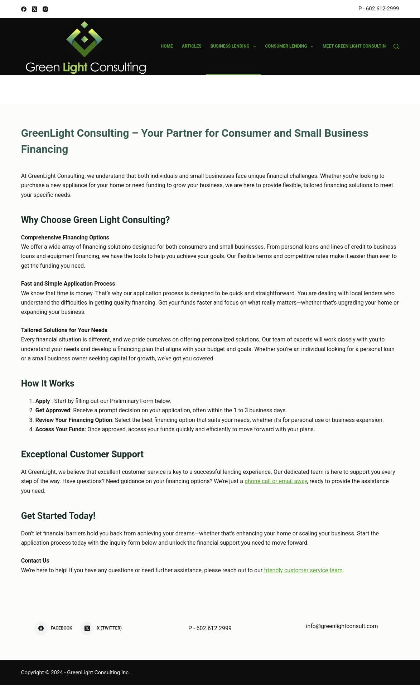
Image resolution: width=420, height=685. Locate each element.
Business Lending (235, 46)
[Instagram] (45, 9)
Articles (192, 46)
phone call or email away (276, 481)
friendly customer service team (303, 570)
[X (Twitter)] (34, 9)
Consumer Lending (291, 46)
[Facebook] (23, 9)
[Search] (396, 46)
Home (167, 46)
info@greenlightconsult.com (342, 626)
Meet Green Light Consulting (360, 46)
